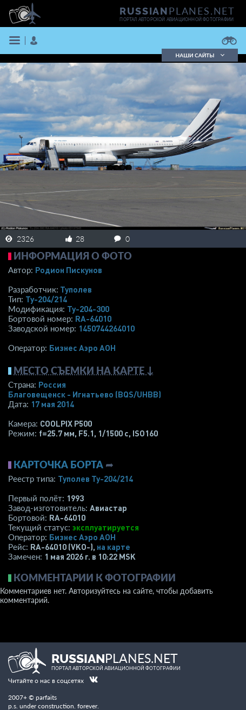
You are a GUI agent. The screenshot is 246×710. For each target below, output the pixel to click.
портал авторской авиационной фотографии (176, 19)
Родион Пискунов (68, 270)
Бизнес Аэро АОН (82, 348)
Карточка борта (58, 464)
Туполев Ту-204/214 (95, 478)
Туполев (76, 289)
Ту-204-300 (88, 309)
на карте (113, 547)
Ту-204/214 (46, 299)
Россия (52, 384)
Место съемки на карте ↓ (84, 370)
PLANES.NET (177, 11)
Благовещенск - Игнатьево (84, 394)
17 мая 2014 (52, 404)
